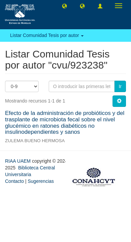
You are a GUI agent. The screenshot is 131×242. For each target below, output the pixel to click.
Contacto (14, 181)
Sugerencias (41, 181)
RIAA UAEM (18, 161)
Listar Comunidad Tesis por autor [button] (47, 35)
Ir (120, 86)
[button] (64, 5)
